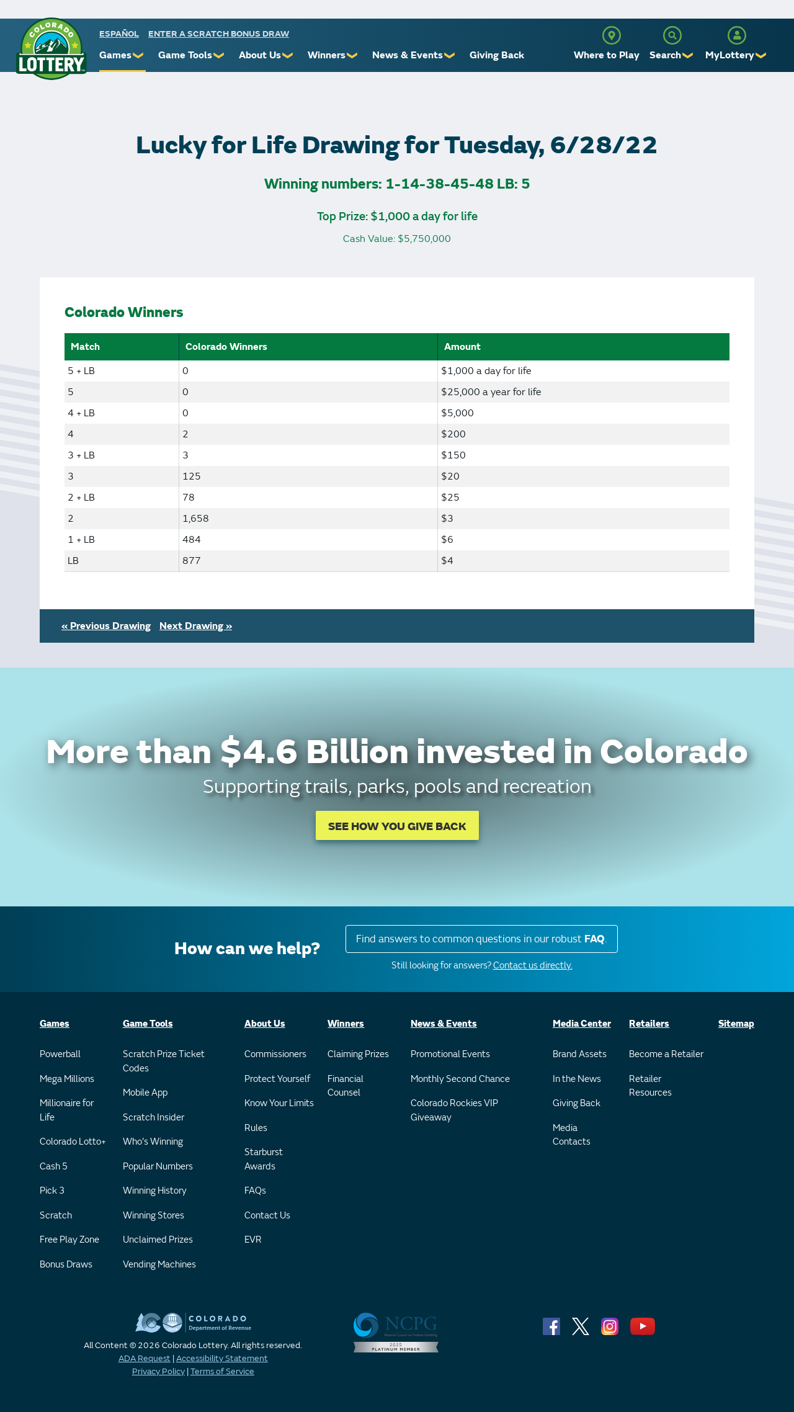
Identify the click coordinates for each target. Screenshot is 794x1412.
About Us (260, 55)
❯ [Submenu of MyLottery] (761, 55)
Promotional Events (450, 1054)
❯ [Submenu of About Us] (288, 55)
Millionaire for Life (67, 1110)
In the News (577, 1079)
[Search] (672, 35)
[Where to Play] (611, 35)
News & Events (407, 55)
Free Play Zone (69, 1240)
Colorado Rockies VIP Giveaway (454, 1110)
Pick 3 (52, 1191)
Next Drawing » (195, 626)
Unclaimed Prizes (158, 1240)
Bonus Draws (66, 1265)
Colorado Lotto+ (73, 1142)
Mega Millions (67, 1079)
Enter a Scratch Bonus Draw (218, 34)
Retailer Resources (650, 1086)
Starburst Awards (263, 1159)
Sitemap (736, 1024)
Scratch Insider (153, 1118)
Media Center (582, 1024)
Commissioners (275, 1054)
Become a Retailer (666, 1054)
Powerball (60, 1054)
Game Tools (185, 55)
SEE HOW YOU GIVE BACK (397, 827)
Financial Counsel (346, 1086)
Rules (255, 1128)
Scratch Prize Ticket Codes (164, 1061)
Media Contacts (572, 1135)
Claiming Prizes (358, 1054)
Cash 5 (54, 1167)
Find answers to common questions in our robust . (481, 938)
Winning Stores (153, 1216)
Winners (327, 55)
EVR (253, 1240)
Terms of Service (222, 1371)
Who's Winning (153, 1142)
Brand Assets (580, 1054)
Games (115, 55)
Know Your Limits (279, 1103)
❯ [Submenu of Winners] (352, 55)
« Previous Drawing (106, 626)
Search (665, 55)
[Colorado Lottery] (51, 48)
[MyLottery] (737, 35)
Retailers (649, 1024)
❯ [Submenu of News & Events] (450, 55)
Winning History (155, 1191)
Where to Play (607, 55)
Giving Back (497, 55)
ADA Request (144, 1358)
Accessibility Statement (222, 1358)
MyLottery (729, 55)
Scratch (56, 1216)
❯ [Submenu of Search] (688, 55)
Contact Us (267, 1216)
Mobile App (145, 1093)
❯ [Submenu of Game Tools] (219, 55)
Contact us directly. (533, 966)
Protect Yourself (277, 1079)
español (119, 34)
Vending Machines (159, 1265)
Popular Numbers (158, 1167)
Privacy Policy (158, 1371)
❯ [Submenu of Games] (138, 55)
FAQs (255, 1191)
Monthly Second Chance (460, 1079)
